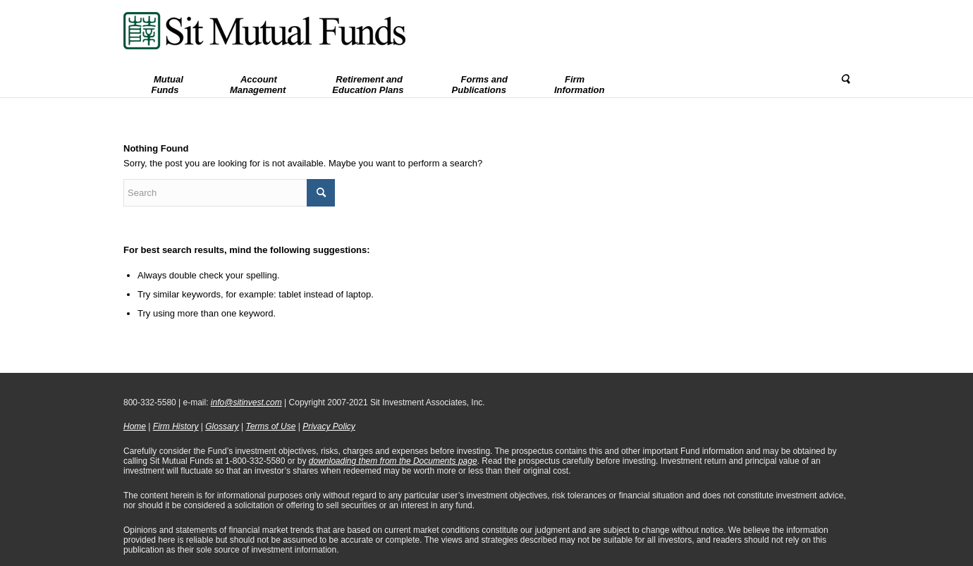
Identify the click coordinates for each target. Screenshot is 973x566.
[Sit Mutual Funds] (264, 31)
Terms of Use (270, 426)
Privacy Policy (328, 426)
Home (134, 426)
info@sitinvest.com (246, 402)
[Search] (840, 79)
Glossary (221, 426)
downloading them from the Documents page (393, 461)
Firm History (176, 426)
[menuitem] (164, 79)
